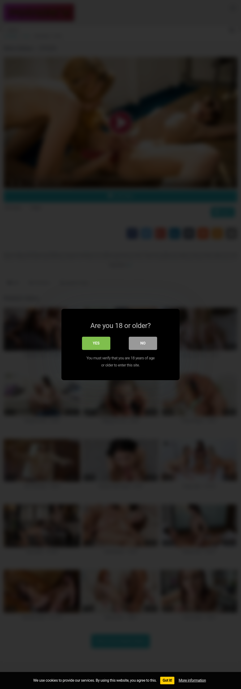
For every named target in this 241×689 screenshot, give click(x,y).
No (143, 343)
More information (192, 680)
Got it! (167, 680)
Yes (96, 343)
